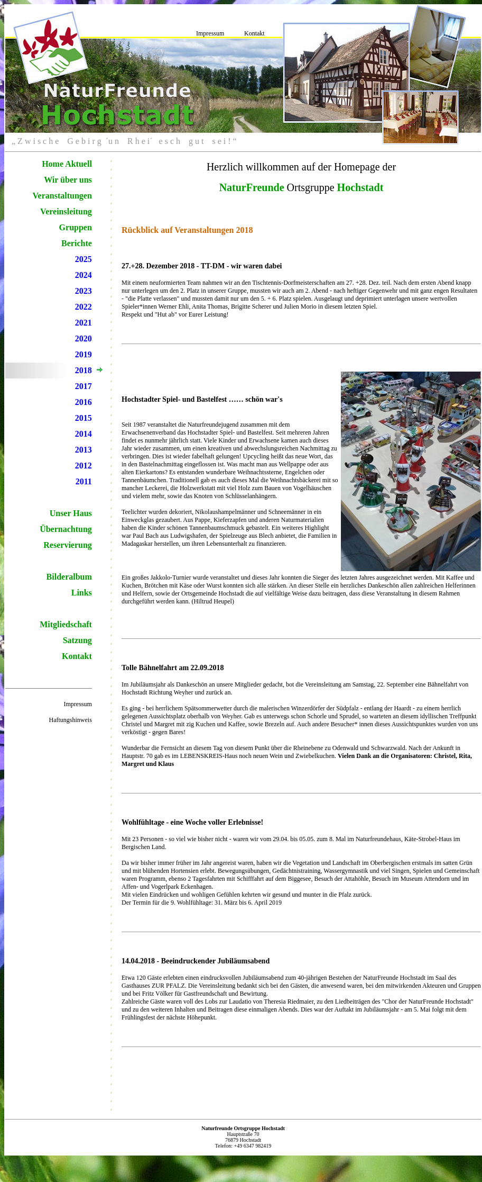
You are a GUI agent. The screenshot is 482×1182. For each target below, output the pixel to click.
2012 (83, 465)
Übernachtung (66, 529)
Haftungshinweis (70, 720)
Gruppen (75, 227)
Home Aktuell (67, 163)
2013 (83, 449)
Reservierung (67, 544)
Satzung (77, 640)
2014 (83, 433)
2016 (83, 402)
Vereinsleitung (66, 211)
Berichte (76, 243)
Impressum (210, 33)
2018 (83, 370)
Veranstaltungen (62, 195)
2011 (84, 481)
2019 (83, 354)
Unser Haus (71, 513)
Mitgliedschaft (66, 624)
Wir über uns (68, 179)
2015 (83, 417)
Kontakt (254, 33)
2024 (83, 274)
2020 (83, 338)
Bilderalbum (69, 576)
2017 (83, 386)
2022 (83, 306)
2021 (83, 322)
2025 (83, 259)
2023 (83, 290)
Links (81, 592)
